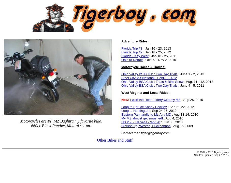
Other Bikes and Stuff (115, 140)
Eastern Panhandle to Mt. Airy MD (146, 114)
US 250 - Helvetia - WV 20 (140, 122)
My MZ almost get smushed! (142, 118)
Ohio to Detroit (132, 60)
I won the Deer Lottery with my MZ (155, 100)
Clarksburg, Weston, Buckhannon (145, 126)
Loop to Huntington (135, 111)
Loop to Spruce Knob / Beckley (144, 107)
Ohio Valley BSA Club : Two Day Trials (149, 74)
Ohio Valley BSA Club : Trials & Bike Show (152, 82)
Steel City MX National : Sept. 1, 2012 (149, 78)
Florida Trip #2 (131, 52)
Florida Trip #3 (131, 48)
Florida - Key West (135, 56)
